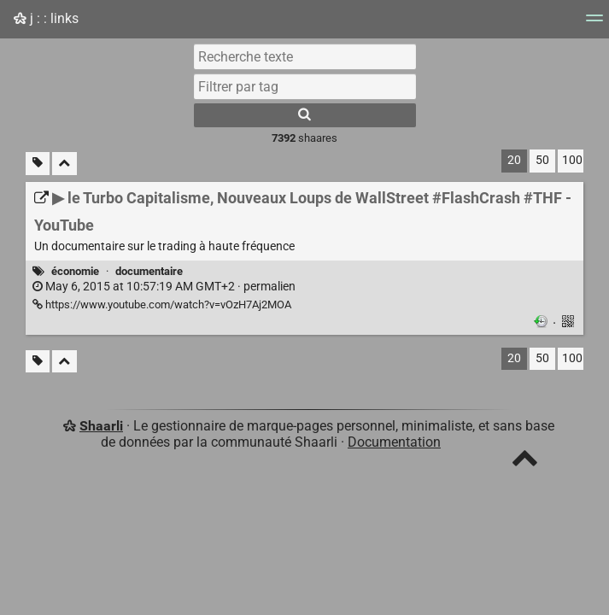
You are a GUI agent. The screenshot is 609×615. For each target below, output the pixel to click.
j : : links (46, 18)
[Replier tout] (64, 163)
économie (75, 271)
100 (572, 160)
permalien (164, 286)
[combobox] (305, 86)
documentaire (149, 271)
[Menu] (594, 23)
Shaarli (101, 426)
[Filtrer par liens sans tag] (38, 163)
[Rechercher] (305, 115)
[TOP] (524, 462)
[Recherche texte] (305, 56)
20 (514, 160)
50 (542, 160)
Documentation (394, 442)
